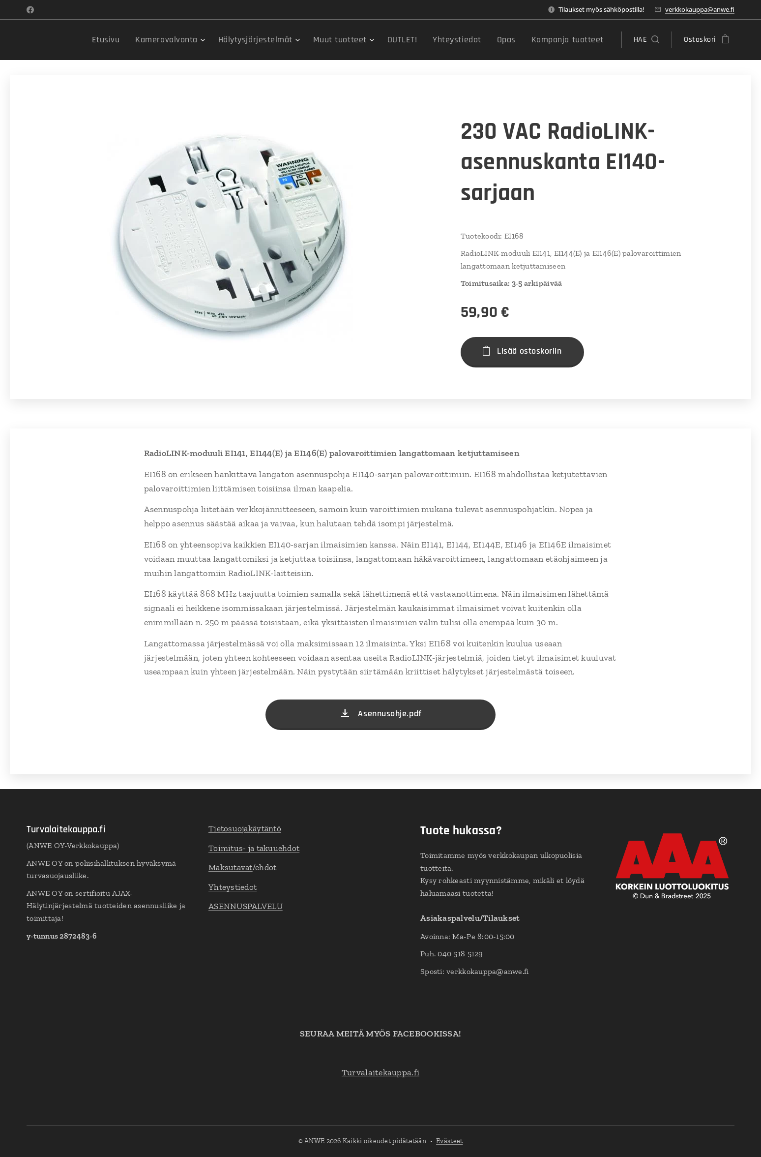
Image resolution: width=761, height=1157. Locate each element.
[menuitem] (144, 40)
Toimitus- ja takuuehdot (253, 848)
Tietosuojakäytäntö (244, 828)
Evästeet (449, 1141)
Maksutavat (230, 867)
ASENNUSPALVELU (245, 906)
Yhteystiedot (232, 887)
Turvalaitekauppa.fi (380, 1072)
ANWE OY (45, 863)
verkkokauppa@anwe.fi (699, 9)
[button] (646, 40)
